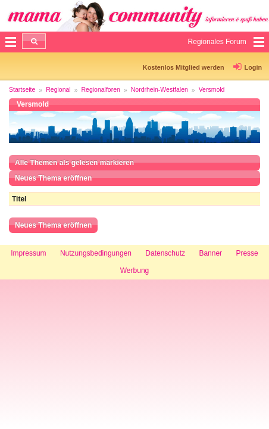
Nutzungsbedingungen (96, 253)
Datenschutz (165, 253)
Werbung (134, 270)
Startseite (22, 89)
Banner (210, 253)
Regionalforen (101, 89)
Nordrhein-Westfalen (159, 89)
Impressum (28, 253)
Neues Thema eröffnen (53, 178)
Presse (247, 253)
